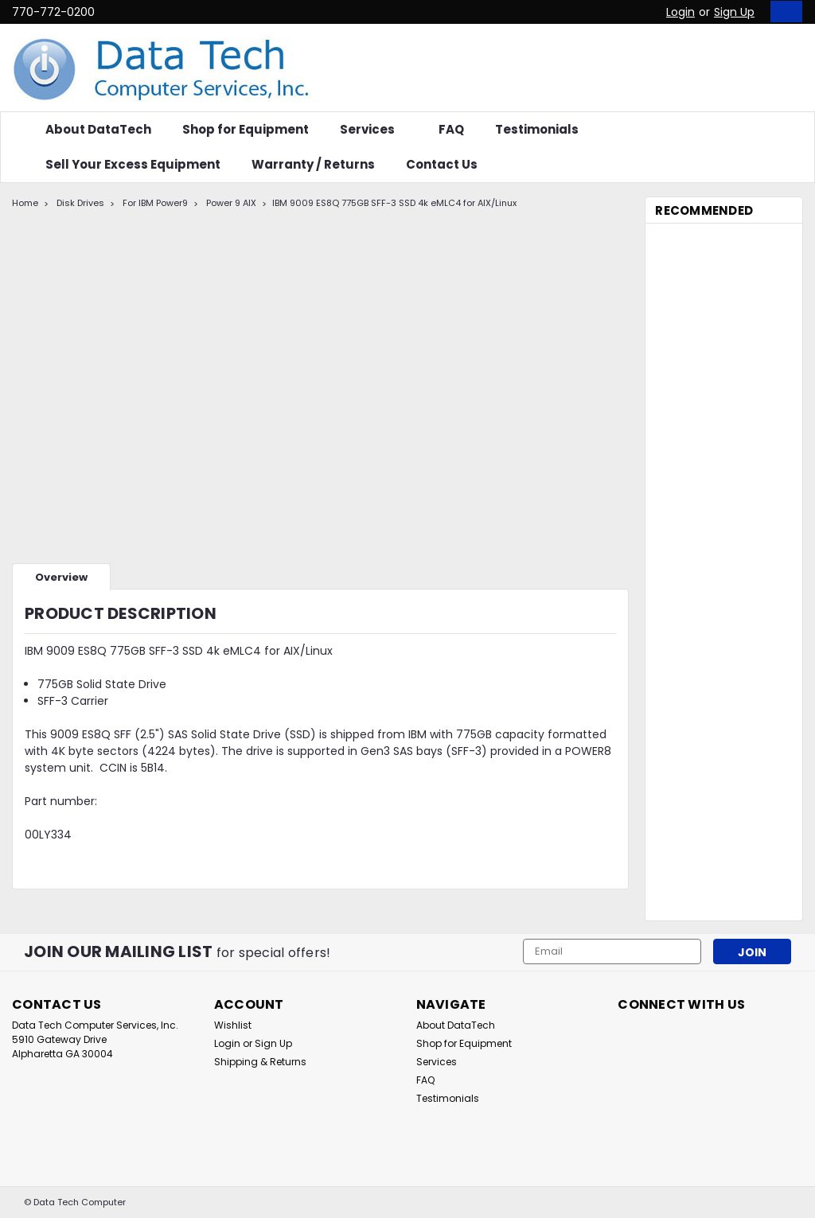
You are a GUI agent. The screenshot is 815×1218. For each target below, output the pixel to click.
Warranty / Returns (313, 164)
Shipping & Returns (260, 1061)
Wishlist (233, 1025)
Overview (61, 577)
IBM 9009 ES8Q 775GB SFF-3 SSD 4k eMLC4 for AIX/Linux (394, 203)
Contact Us (442, 164)
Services (374, 129)
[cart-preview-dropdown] (782, 11)
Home (25, 203)
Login (680, 12)
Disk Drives (80, 203)
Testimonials (537, 129)
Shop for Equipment (245, 129)
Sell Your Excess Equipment (132, 164)
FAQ (451, 129)
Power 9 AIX (231, 203)
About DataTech (98, 129)
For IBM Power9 (155, 203)
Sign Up (734, 12)
